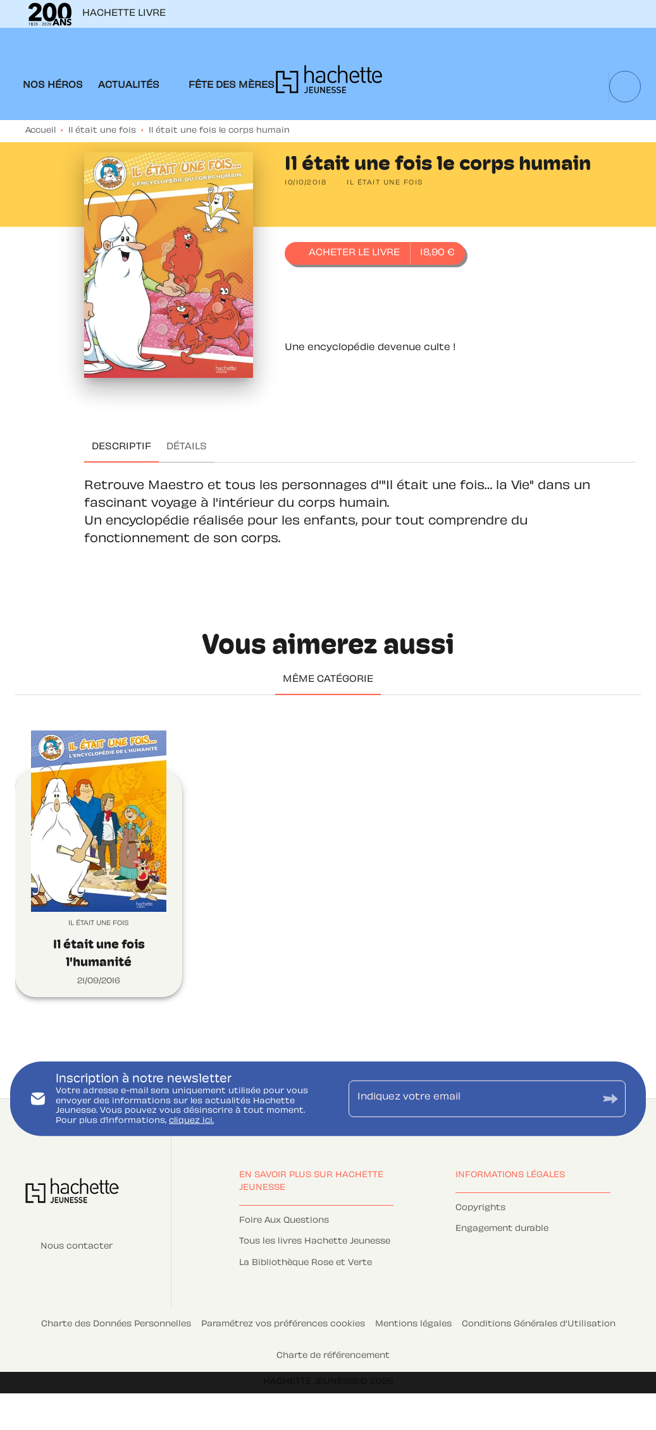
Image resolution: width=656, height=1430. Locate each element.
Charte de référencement (333, 1356)
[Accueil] (329, 83)
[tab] (52, 86)
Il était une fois (102, 131)
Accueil (40, 131)
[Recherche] (625, 86)
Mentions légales (413, 1324)
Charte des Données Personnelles (116, 1324)
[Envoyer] (610, 1098)
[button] (385, 183)
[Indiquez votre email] (472, 1099)
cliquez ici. (191, 1121)
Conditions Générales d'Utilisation (539, 1324)
